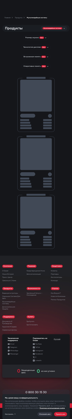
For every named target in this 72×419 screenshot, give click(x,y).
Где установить (32, 325)
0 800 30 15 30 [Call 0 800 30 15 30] (36, 392)
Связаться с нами (9, 281)
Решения (31, 266)
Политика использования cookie (52, 408)
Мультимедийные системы (8, 303)
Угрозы (55, 288)
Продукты (7, 288)
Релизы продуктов (58, 300)
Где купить (30, 321)
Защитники (57, 266)
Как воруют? (56, 293)
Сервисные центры (9, 330)
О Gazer (5, 271)
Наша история (8, 274)
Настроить (10, 414)
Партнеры (55, 274)
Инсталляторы (56, 277)
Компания (7, 266)
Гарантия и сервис (9, 327)
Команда (54, 281)
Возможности (34, 288)
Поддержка (8, 317)
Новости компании (58, 296)
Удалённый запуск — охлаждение (34, 294)
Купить (31, 317)
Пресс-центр (7, 277)
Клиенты (54, 271)
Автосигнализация (34, 274)
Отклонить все (44, 414)
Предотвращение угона (36, 271)
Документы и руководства (7, 322)
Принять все (60, 414)
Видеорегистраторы (10, 293)
